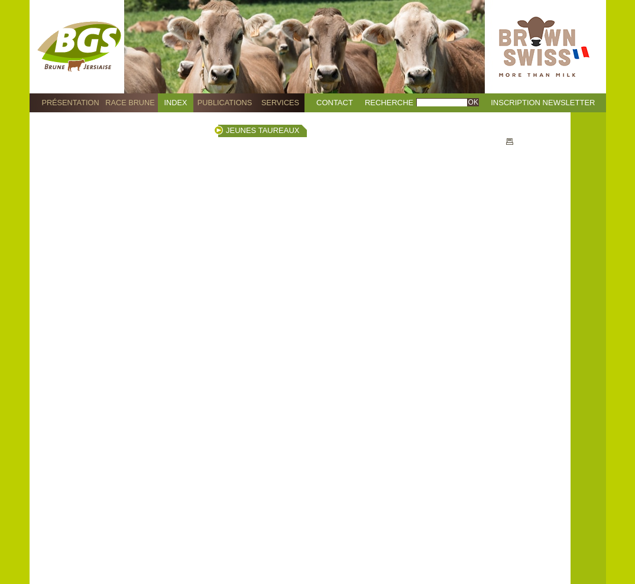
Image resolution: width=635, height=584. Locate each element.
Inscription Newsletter (543, 102)
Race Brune (130, 102)
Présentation (70, 102)
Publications (224, 102)
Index (175, 102)
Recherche (389, 102)
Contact (334, 102)
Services (280, 102)
